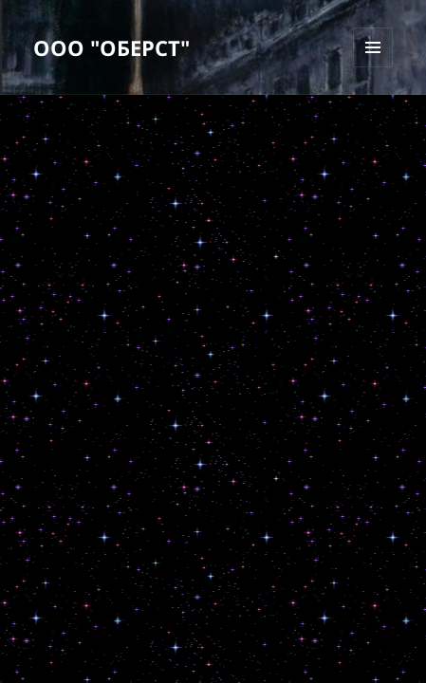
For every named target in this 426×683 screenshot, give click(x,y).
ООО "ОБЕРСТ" (111, 47)
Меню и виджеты (373, 66)
